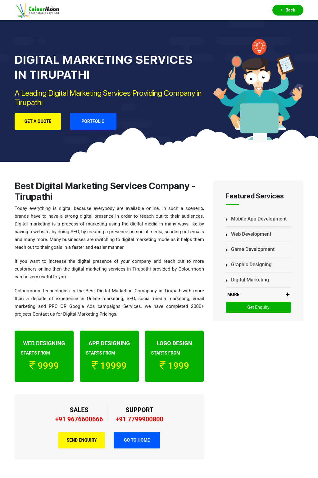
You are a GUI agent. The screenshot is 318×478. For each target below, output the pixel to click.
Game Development (253, 249)
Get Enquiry (258, 307)
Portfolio (93, 121)
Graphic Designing (251, 264)
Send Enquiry (82, 440)
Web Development (251, 234)
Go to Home (137, 440)
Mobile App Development (259, 219)
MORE (258, 294)
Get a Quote (38, 121)
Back (288, 9)
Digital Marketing (250, 280)
